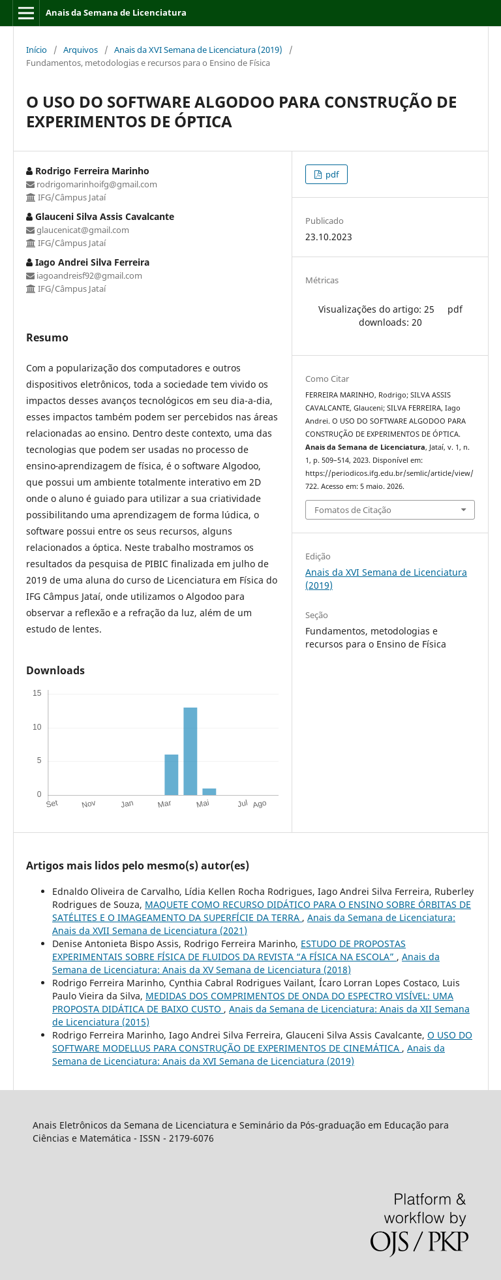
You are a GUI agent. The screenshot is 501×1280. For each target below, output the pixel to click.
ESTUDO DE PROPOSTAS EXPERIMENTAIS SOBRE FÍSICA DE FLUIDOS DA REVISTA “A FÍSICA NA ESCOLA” (229, 950)
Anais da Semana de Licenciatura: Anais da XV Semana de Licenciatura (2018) (246, 963)
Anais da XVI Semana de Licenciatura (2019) (198, 49)
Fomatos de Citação (352, 510)
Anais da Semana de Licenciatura (116, 12)
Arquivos (80, 49)
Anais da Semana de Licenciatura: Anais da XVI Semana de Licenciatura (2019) (248, 1054)
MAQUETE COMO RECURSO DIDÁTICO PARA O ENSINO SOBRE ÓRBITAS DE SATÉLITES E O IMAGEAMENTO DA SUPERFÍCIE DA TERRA (261, 911)
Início (36, 49)
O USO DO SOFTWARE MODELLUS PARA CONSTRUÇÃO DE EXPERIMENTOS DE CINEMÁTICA (262, 1041)
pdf (331, 174)
